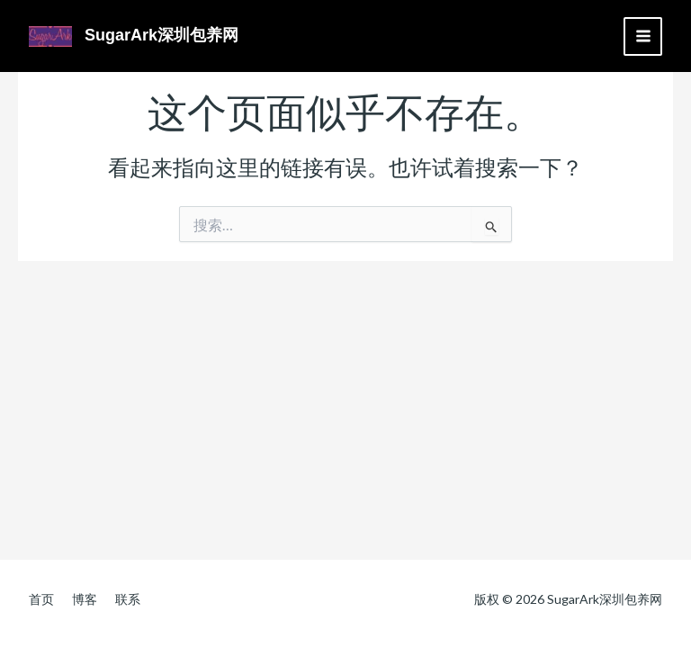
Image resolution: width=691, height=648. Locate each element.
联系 (127, 599)
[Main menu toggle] (643, 36)
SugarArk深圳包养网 (161, 35)
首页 (41, 599)
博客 (84, 599)
